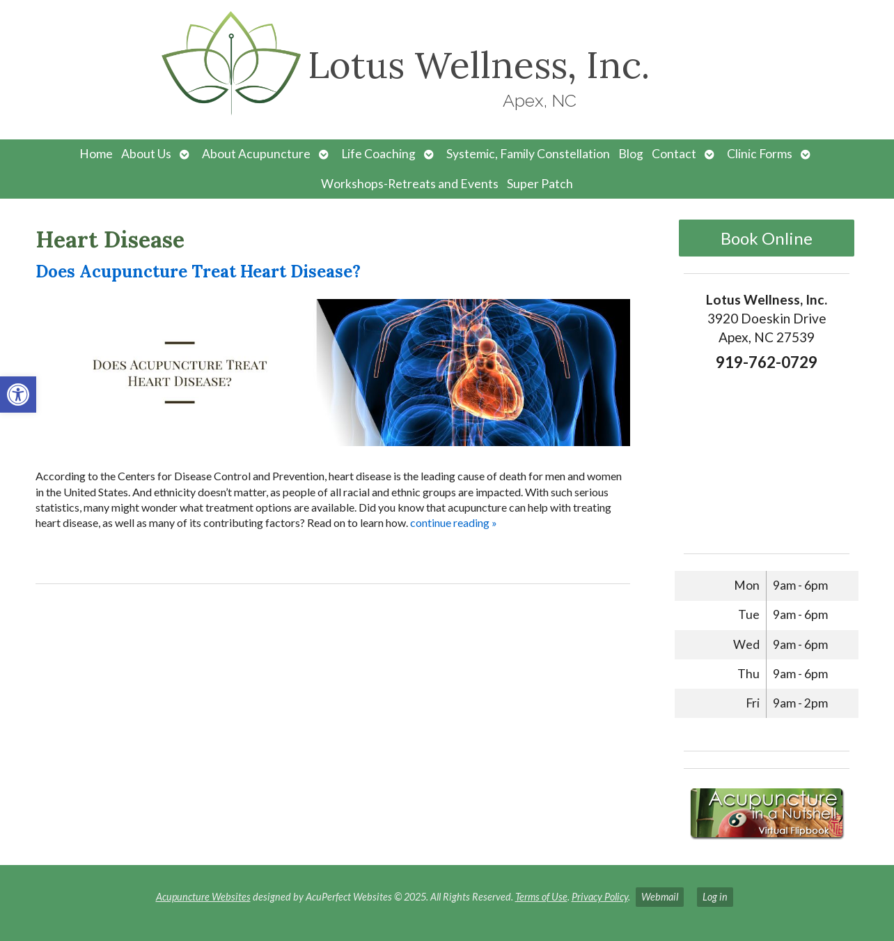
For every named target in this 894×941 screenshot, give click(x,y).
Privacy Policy (600, 897)
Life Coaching (378, 153)
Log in (715, 897)
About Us (146, 153)
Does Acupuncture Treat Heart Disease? (198, 271)
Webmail (659, 897)
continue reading (453, 522)
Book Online (767, 238)
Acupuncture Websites (203, 897)
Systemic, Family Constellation (528, 153)
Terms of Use (541, 897)
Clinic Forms (759, 153)
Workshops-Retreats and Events (410, 183)
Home (96, 153)
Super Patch (540, 183)
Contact (674, 153)
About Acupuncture (256, 153)
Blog (630, 153)
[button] (18, 394)
